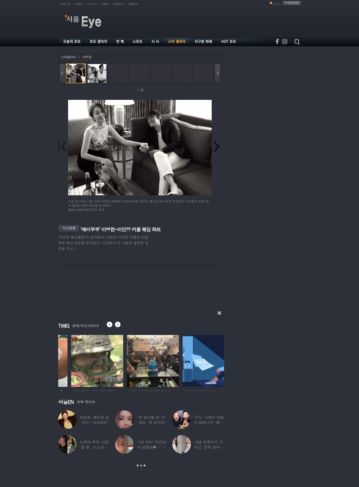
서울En (105, 4)
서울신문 (65, 4)
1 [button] (138, 465)
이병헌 (86, 57)
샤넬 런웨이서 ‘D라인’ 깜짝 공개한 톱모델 (208, 447)
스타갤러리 (68, 57)
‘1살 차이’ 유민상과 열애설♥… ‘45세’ (151, 447)
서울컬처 (132, 4)
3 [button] (145, 465)
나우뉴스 (91, 4)
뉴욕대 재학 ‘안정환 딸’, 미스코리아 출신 (94, 447)
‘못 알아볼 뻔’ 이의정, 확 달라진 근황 (151, 422)
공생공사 (118, 4)
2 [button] (141, 465)
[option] (81, 360)
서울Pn (78, 4)
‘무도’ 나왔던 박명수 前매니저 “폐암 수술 (209, 422)
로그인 (277, 4)
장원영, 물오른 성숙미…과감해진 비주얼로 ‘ (94, 422)
